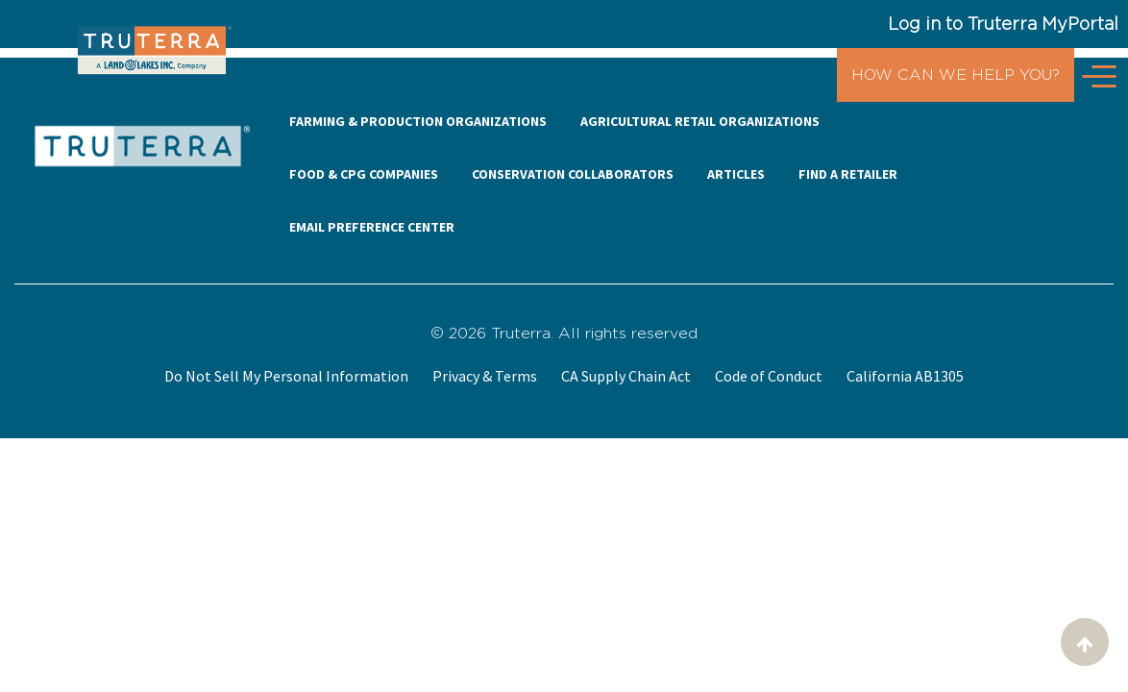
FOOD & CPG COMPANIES (363, 174)
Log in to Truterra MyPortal (1003, 23)
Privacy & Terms (484, 375)
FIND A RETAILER (847, 174)
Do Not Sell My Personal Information (286, 375)
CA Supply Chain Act (626, 375)
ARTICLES (736, 174)
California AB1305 (905, 375)
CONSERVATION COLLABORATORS (573, 174)
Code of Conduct (768, 375)
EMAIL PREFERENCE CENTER (371, 226)
